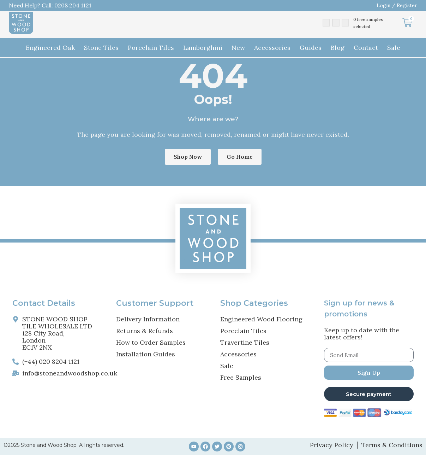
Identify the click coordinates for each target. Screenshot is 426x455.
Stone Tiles (101, 47)
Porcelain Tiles (151, 47)
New (238, 47)
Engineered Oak (50, 47)
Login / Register (397, 5)
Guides (311, 47)
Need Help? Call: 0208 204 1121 (50, 5)
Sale (393, 47)
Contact (366, 47)
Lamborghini (202, 47)
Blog (337, 47)
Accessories (272, 47)
